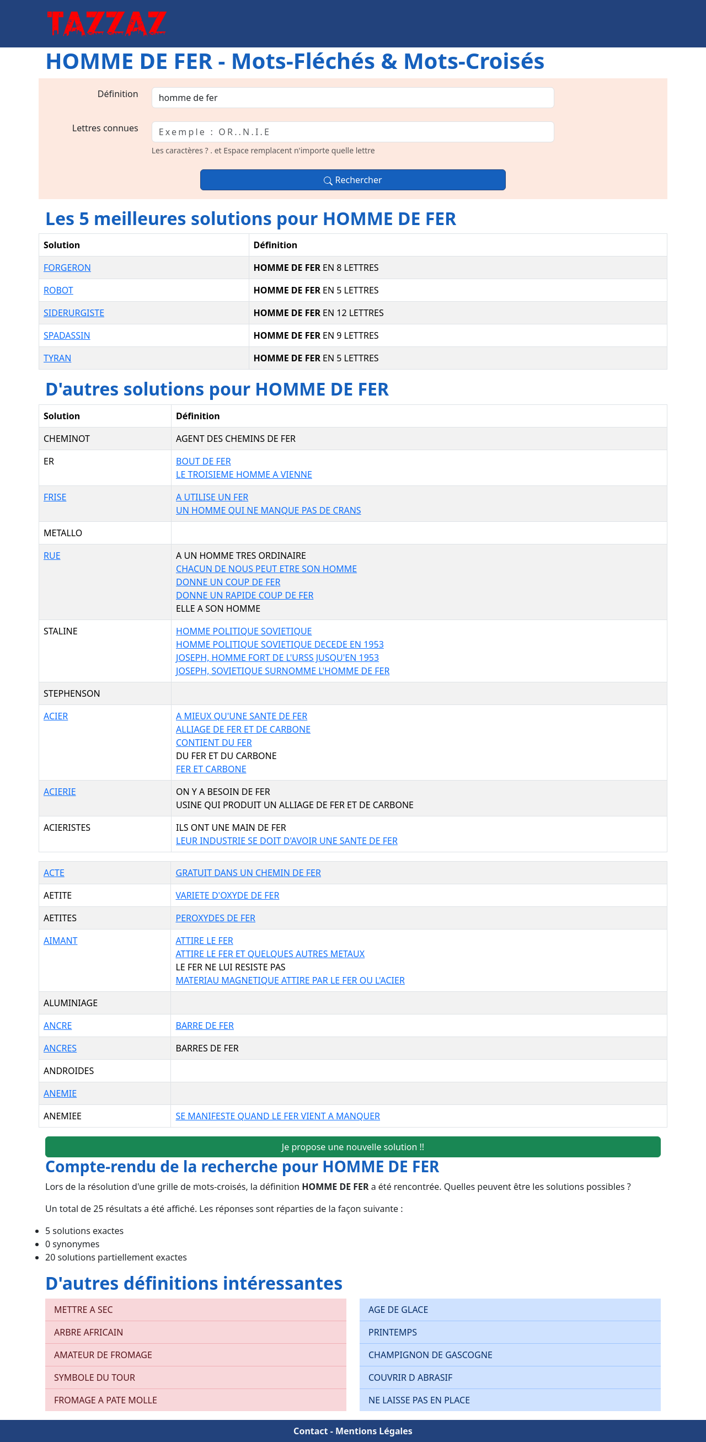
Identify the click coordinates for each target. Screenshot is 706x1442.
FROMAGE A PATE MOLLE (105, 1400)
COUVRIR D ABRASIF (410, 1377)
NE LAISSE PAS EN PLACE (419, 1400)
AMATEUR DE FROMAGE (103, 1355)
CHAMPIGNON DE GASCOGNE (430, 1355)
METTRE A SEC (83, 1310)
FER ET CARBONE (211, 769)
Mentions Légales (374, 1431)
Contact (310, 1431)
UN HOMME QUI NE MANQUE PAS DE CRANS (268, 510)
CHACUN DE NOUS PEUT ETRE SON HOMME (266, 569)
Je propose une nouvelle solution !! (353, 1147)
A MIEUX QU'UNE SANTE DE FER (241, 716)
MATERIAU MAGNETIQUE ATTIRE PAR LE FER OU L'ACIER (289, 980)
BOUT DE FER (203, 461)
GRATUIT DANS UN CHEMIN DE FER (248, 873)
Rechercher (353, 180)
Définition (118, 94)
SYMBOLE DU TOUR (94, 1377)
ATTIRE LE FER (204, 940)
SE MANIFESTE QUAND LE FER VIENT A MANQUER (277, 1116)
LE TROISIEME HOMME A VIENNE (244, 474)
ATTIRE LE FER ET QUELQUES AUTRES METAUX (270, 954)
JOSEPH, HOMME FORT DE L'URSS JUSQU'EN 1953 (277, 657)
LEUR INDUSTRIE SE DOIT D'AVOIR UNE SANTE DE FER (287, 841)
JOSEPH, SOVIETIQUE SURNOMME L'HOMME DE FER (282, 671)
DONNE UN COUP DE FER (228, 582)
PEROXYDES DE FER (215, 918)
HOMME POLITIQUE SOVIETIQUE (244, 631)
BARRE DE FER (204, 1025)
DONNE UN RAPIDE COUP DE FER (244, 595)
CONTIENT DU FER (214, 742)
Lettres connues (105, 128)
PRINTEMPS (392, 1332)
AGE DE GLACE (398, 1310)
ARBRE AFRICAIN (88, 1332)
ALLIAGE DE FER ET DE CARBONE (243, 729)
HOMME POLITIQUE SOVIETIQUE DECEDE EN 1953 (280, 644)
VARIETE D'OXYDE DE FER (227, 895)
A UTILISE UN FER (212, 497)
